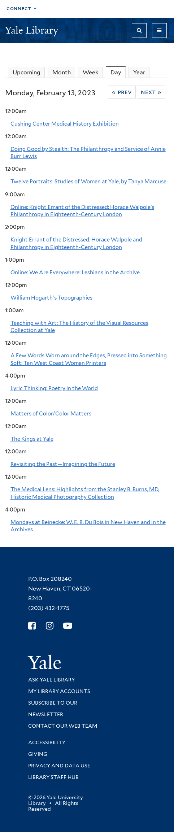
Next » (151, 92)
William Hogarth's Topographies (51, 298)
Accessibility (46, 742)
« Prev (122, 92)
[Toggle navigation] (159, 30)
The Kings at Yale (31, 439)
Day (118, 72)
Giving (37, 754)
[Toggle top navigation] (21, 9)
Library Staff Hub (53, 777)
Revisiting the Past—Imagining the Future (62, 464)
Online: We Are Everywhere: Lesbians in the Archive (75, 272)
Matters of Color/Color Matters (50, 413)
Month (61, 72)
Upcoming (26, 72)
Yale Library (33, 30)
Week (91, 72)
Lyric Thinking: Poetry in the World (54, 388)
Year (139, 72)
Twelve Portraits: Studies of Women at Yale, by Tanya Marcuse (88, 181)
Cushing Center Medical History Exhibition (64, 124)
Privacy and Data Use (59, 765)
